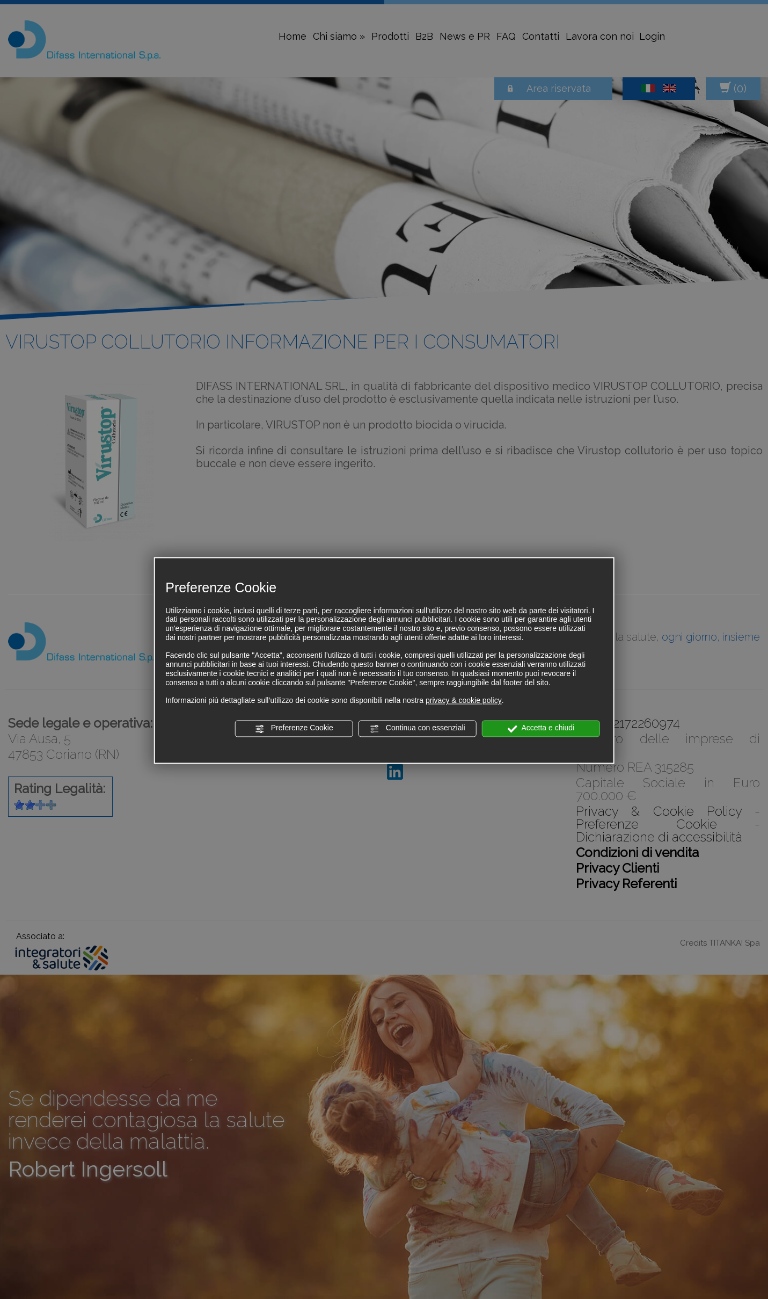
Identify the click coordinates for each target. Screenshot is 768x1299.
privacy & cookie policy (464, 700)
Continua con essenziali (417, 729)
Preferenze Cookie (294, 729)
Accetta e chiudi (540, 729)
